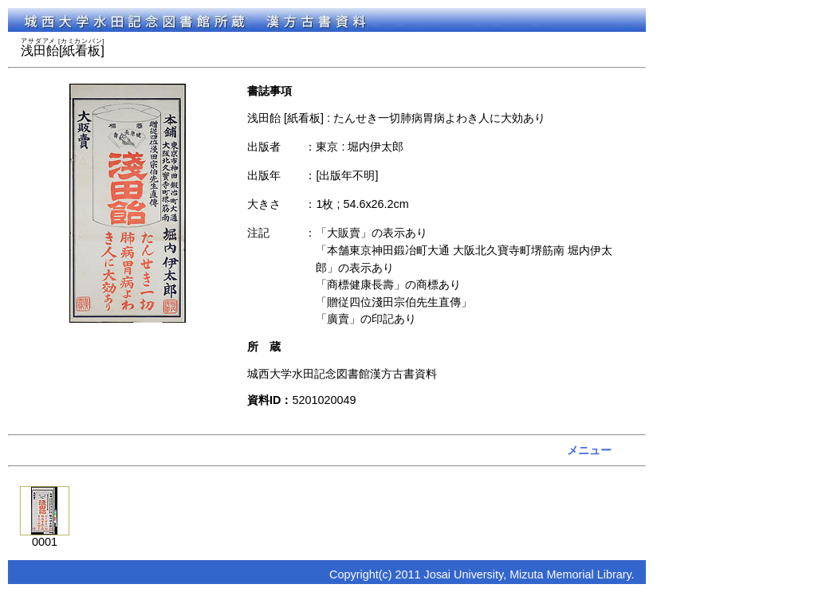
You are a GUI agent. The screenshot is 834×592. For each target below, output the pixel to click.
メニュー (589, 450)
